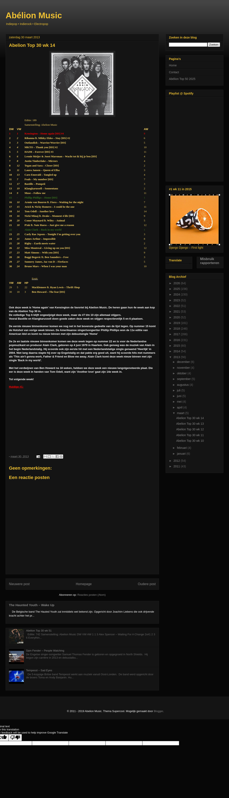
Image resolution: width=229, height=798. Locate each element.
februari (182, 447)
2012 (177, 460)
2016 (177, 340)
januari (181, 453)
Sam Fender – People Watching (45, 650)
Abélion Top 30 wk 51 (39, 630)
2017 (177, 334)
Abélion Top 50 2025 (182, 79)
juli (179, 390)
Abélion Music (34, 15)
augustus (183, 384)
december (184, 362)
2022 (177, 306)
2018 (177, 328)
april (180, 407)
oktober (182, 373)
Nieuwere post (19, 584)
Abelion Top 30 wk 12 (190, 429)
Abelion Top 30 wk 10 (190, 440)
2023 (177, 300)
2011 (177, 466)
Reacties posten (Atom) (92, 594)
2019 (177, 323)
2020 (177, 317)
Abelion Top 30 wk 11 (190, 435)
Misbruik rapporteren (209, 261)
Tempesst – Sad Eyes (39, 670)
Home (173, 65)
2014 (177, 351)
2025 (177, 288)
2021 (177, 311)
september (184, 379)
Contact (174, 72)
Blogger (158, 711)
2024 (177, 294)
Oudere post (147, 584)
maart (181, 413)
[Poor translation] (15, 737)
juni (179, 396)
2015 (177, 345)
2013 (177, 357)
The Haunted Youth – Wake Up (31, 605)
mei (179, 401)
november (184, 367)
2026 (177, 283)
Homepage (84, 584)
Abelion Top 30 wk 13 (190, 423)
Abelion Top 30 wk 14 (190, 418)
